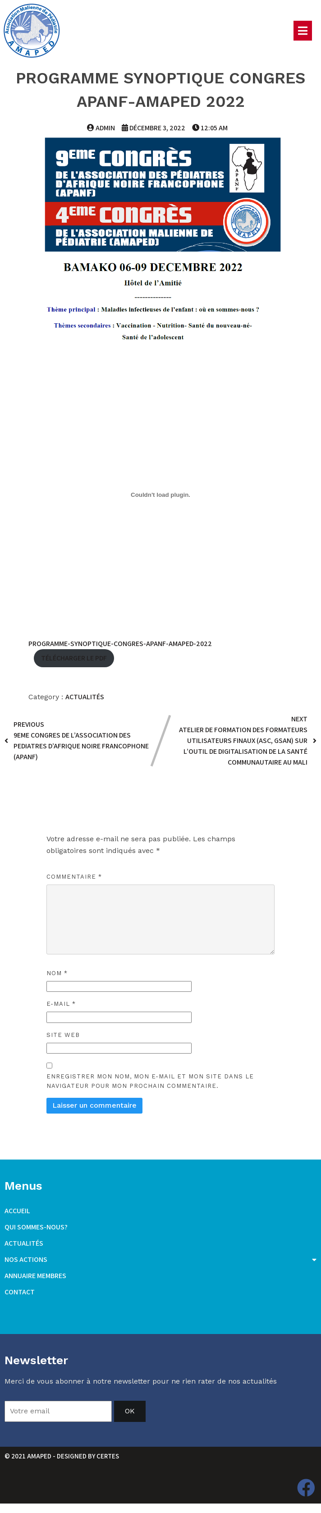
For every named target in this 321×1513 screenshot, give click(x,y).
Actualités (84, 696)
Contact (20, 1292)
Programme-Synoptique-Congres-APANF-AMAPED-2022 (120, 643)
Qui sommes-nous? (36, 1227)
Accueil (17, 1210)
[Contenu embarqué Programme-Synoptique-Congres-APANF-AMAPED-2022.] (160, 494)
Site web (63, 1034)
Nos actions (160, 1259)
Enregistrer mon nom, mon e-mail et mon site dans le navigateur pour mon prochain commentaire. (150, 1081)
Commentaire (74, 876)
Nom (57, 973)
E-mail (61, 1003)
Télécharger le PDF (74, 657)
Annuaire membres (35, 1275)
